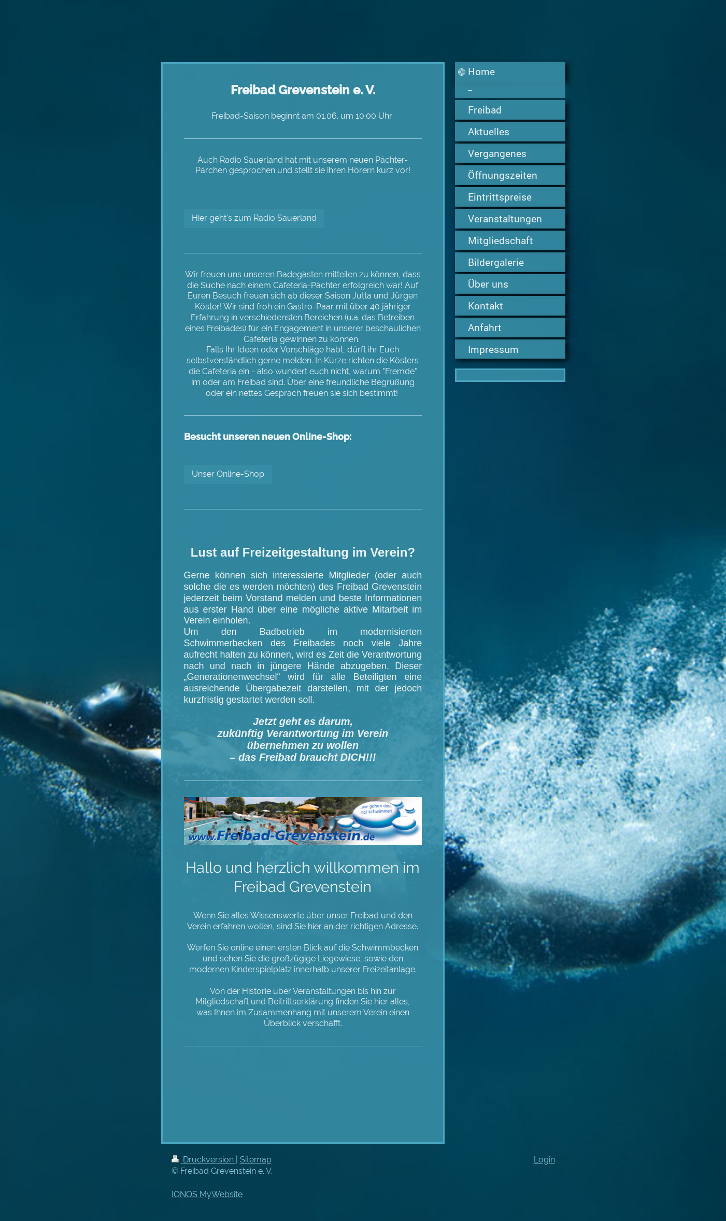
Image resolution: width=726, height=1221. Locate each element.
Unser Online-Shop (228, 474)
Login (544, 1160)
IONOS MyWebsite (207, 1194)
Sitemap (256, 1160)
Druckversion (204, 1160)
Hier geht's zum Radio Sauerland (254, 218)
